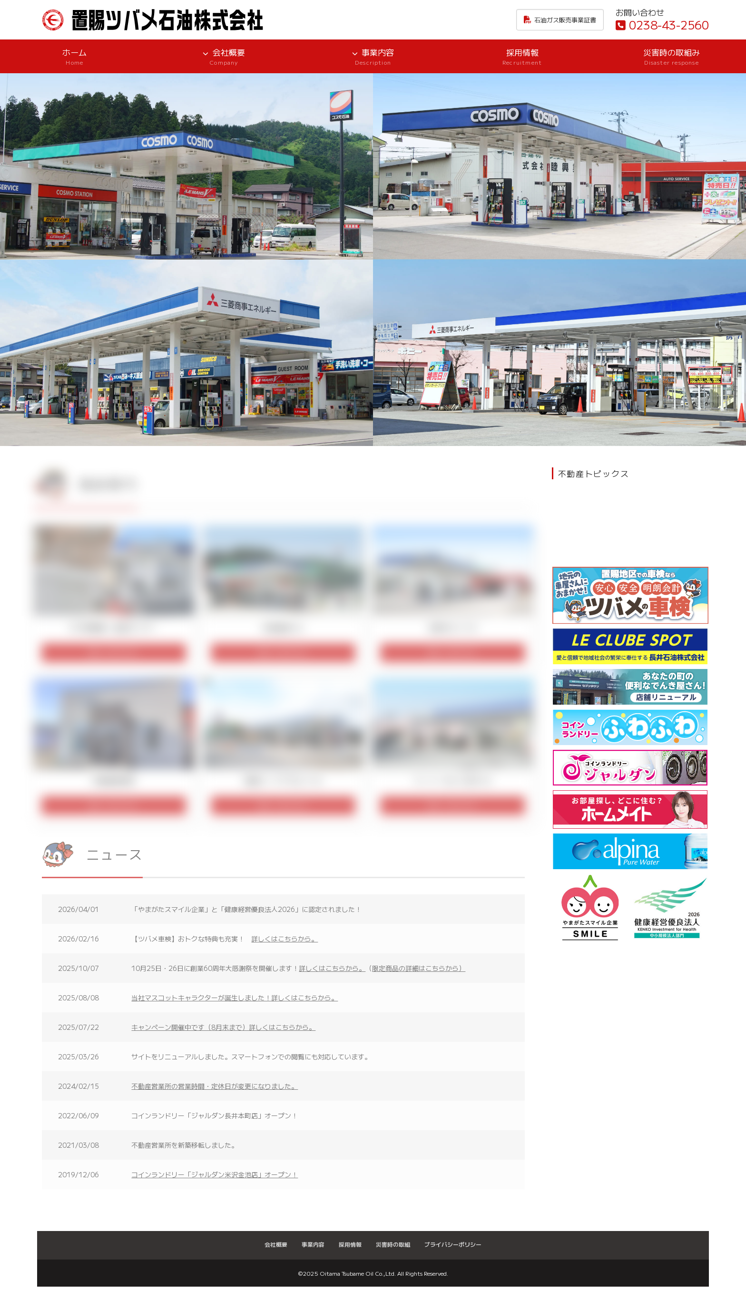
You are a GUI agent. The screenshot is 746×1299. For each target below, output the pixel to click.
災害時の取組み (671, 56)
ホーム (74, 56)
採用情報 (522, 56)
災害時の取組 (393, 1244)
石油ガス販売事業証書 (560, 19)
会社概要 (224, 56)
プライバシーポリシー (452, 1244)
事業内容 (373, 56)
